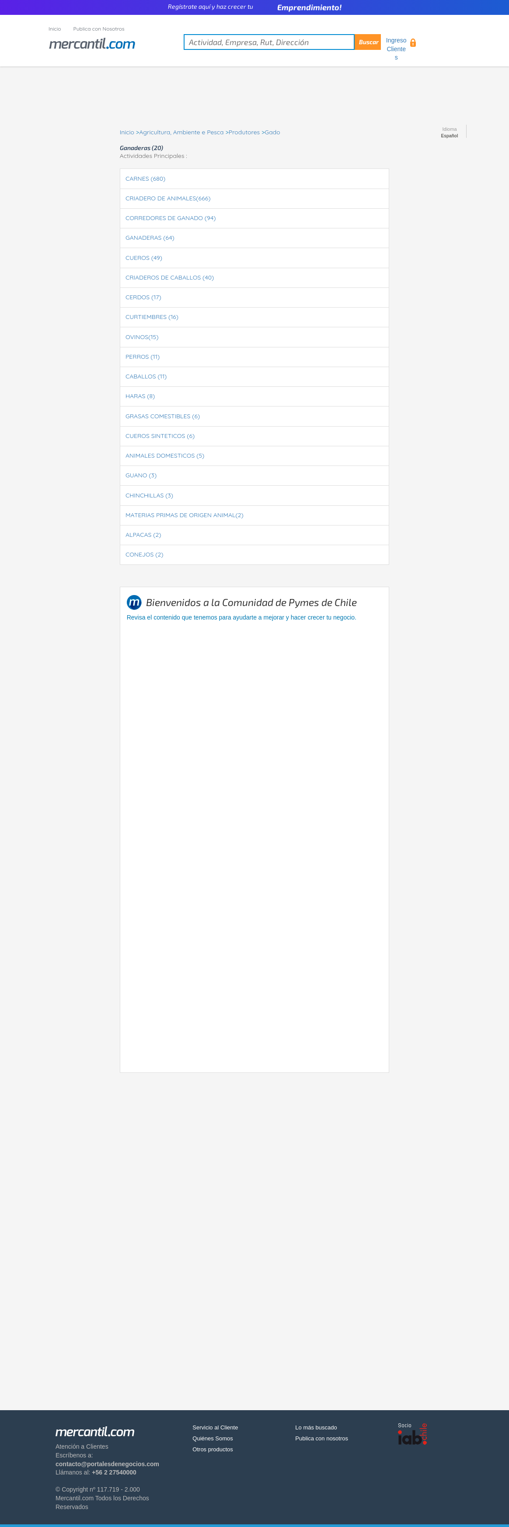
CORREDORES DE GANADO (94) (171, 218)
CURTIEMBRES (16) (152, 317)
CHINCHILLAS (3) (149, 495)
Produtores (244, 132)
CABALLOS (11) (146, 376)
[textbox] (282, 42)
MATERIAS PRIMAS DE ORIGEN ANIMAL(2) (185, 515)
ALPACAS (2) (143, 535)
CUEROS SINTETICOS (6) (160, 436)
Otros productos (212, 1449)
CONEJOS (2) (145, 554)
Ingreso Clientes (396, 49)
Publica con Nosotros (99, 28)
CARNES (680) (145, 178)
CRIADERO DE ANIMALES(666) (168, 198)
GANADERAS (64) (150, 238)
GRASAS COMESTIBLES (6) (163, 416)
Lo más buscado (316, 1427)
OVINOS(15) (142, 337)
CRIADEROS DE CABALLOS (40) (170, 277)
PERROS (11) (143, 357)
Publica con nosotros (321, 1438)
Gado (272, 132)
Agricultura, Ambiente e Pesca (181, 132)
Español (449, 136)
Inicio (55, 28)
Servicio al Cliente (215, 1427)
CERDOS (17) (143, 297)
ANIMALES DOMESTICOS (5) (165, 455)
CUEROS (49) (144, 258)
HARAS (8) (140, 396)
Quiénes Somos (212, 1438)
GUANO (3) (141, 475)
